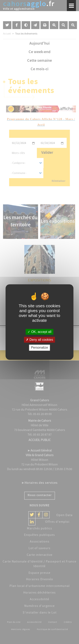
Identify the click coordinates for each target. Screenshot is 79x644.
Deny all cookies (39, 339)
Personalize (39, 347)
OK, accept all (39, 332)
